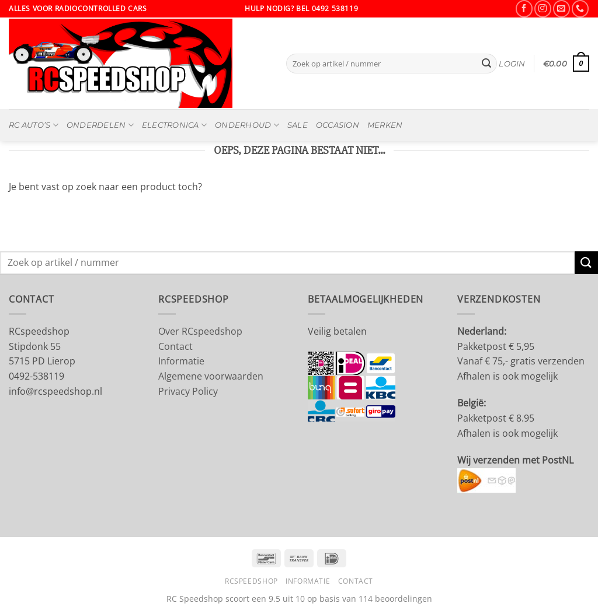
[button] (512, 63)
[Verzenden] (486, 63)
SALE (297, 125)
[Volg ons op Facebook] (524, 8)
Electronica (174, 125)
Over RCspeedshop (200, 331)
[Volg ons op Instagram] (542, 8)
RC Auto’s (33, 125)
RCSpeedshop (251, 581)
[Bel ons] (580, 8)
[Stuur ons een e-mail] (561, 8)
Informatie (181, 361)
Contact (175, 346)
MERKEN (385, 125)
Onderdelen (100, 125)
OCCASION (337, 125)
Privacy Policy (188, 391)
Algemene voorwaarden (210, 376)
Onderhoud (247, 125)
